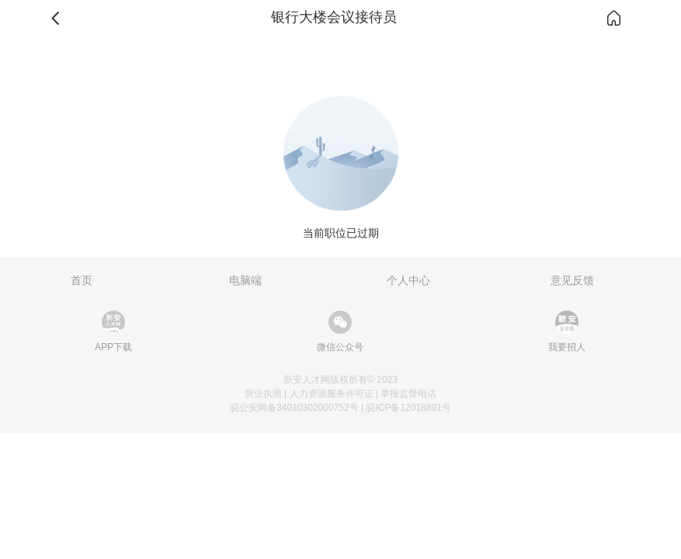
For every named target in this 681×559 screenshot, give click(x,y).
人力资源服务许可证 (332, 393)
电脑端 (245, 280)
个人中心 (408, 280)
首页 (81, 280)
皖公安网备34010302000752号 (294, 407)
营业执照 (263, 393)
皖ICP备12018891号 (408, 407)
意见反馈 (572, 280)
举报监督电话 (408, 393)
